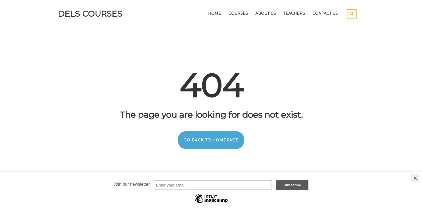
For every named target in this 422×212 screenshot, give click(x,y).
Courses (238, 13)
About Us (265, 13)
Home (214, 13)
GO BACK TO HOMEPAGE (211, 140)
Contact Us (325, 13)
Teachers (294, 13)
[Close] (415, 178)
